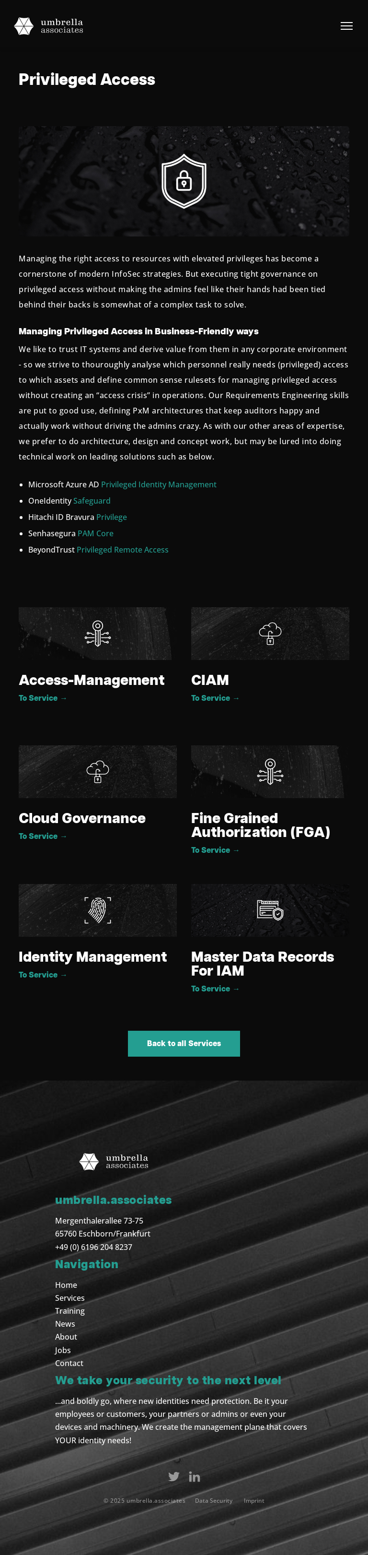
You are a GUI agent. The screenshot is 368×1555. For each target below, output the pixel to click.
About (66, 1336)
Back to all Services (184, 1044)
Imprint (254, 1500)
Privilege (111, 517)
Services (70, 1298)
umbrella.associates (156, 1500)
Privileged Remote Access (123, 549)
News (65, 1324)
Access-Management (91, 680)
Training (70, 1311)
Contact (69, 1363)
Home (66, 1285)
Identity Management (93, 957)
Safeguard (92, 500)
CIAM (210, 680)
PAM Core (96, 533)
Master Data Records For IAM (262, 964)
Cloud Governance (82, 819)
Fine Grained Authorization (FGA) (260, 826)
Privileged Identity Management (159, 484)
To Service (43, 698)
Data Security (213, 1500)
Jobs (63, 1350)
